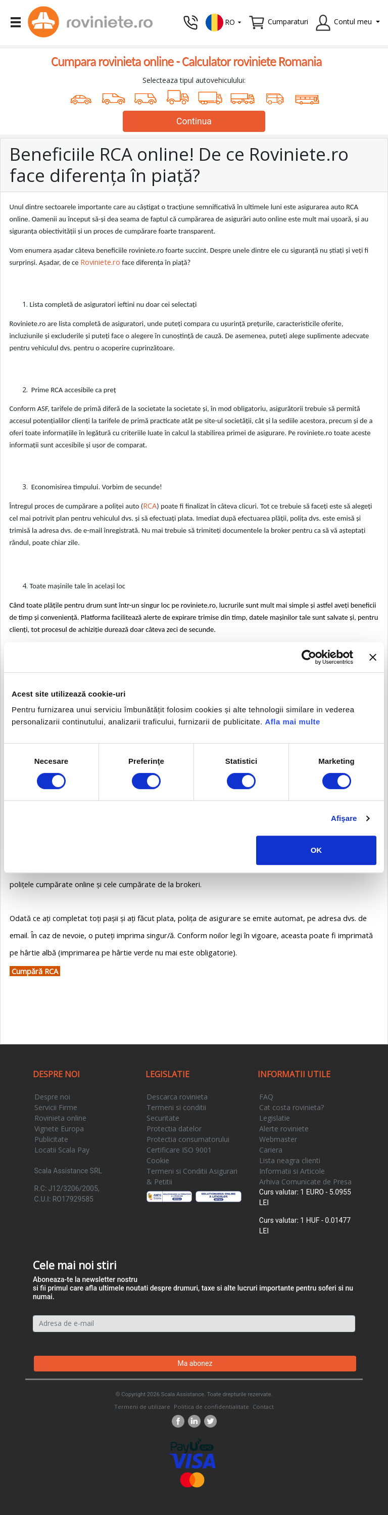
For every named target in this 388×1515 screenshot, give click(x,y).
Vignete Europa (59, 1128)
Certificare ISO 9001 (179, 1150)
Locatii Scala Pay (61, 1150)
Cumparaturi (288, 21)
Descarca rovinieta (177, 1096)
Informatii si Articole (292, 1171)
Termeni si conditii (176, 1107)
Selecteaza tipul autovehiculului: (194, 80)
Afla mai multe (292, 721)
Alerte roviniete (284, 1128)
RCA (150, 505)
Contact (263, 1406)
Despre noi (52, 1096)
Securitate (163, 1118)
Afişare (344, 818)
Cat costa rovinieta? (291, 1107)
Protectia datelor (174, 1128)
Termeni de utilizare (142, 1406)
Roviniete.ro (100, 262)
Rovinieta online (60, 1118)
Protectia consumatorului (188, 1139)
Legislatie (274, 1118)
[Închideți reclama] (372, 657)
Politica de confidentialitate (211, 1406)
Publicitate (51, 1139)
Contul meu (353, 21)
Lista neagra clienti (289, 1160)
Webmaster (278, 1139)
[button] (224, 21)
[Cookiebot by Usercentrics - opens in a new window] (309, 657)
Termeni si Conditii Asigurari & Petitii (192, 1176)
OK (316, 850)
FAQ (266, 1096)
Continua (194, 121)
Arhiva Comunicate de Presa (305, 1181)
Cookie (158, 1160)
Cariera (270, 1150)
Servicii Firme (55, 1107)
